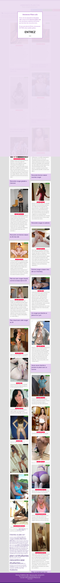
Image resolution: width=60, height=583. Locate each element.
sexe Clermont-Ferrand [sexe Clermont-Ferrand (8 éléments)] (19, 565)
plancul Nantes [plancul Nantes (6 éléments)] (26, 550)
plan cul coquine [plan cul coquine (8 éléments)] (24, 543)
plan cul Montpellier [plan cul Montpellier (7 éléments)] (19, 550)
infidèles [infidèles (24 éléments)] (17, 539)
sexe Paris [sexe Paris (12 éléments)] (21, 568)
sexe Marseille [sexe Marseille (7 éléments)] (21, 566)
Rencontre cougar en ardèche (40, 223)
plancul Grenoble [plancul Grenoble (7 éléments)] (13, 546)
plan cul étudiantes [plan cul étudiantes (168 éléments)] (19, 555)
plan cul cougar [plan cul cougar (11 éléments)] (13, 545)
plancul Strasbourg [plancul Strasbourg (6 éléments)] (17, 553)
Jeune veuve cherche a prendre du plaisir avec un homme (39, 367)
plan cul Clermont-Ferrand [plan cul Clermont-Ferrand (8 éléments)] (15, 543)
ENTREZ (30, 32)
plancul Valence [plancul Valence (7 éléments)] (24, 553)
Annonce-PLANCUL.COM (22, 575)
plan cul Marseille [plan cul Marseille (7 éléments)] (20, 549)
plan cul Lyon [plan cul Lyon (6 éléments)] (20, 548)
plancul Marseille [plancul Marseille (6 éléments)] (13, 549)
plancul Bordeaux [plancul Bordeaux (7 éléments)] (13, 542)
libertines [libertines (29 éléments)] (23, 539)
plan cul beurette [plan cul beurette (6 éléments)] (17, 540)
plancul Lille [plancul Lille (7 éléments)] (15, 548)
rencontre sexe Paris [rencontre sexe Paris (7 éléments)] (16, 557)
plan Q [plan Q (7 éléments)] (11, 557)
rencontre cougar (20, 529)
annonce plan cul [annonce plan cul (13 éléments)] (21, 537)
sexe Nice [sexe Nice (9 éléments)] (17, 568)
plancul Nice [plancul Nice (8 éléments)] (12, 552)
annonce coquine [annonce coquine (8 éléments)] (13, 537)
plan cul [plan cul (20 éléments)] (12, 540)
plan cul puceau (22, 528)
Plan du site (30, 578)
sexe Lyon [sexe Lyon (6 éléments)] (16, 566)
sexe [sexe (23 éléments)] (22, 563)
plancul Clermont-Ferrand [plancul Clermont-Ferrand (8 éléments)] (22, 542)
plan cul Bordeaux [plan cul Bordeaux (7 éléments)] (25, 540)
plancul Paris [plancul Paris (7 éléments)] (23, 552)
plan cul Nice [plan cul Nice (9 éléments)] (17, 552)
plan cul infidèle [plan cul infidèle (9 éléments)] (20, 546)
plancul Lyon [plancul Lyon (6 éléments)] (25, 548)
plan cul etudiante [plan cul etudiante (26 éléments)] (23, 545)
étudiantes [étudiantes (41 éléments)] (14, 570)
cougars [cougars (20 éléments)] (12, 539)
